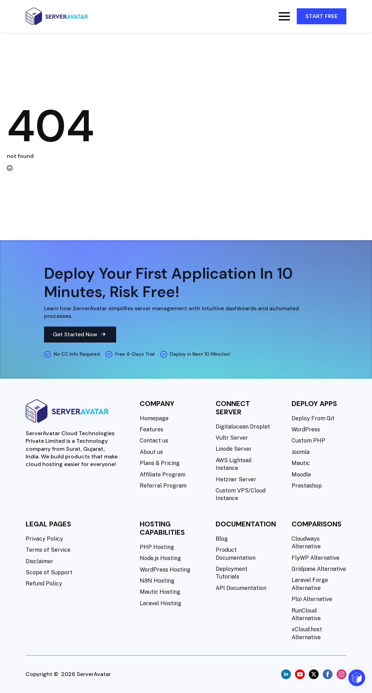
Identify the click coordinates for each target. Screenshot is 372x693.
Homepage (154, 418)
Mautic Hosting (160, 592)
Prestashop (307, 485)
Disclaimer (39, 561)
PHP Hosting (157, 547)
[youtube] (300, 674)
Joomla (301, 452)
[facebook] (327, 674)
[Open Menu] (284, 16)
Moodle (301, 474)
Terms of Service (48, 550)
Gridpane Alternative (319, 569)
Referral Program (163, 485)
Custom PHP (308, 440)
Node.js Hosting (160, 558)
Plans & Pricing (160, 463)
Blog (222, 538)
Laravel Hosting (160, 603)
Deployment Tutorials (232, 573)
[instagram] (341, 674)
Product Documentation (236, 554)
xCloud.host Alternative (307, 633)
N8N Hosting (157, 580)
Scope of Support (49, 572)
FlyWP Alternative (315, 558)
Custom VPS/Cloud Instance (241, 494)
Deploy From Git (313, 418)
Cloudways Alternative (306, 542)
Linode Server (234, 449)
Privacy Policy (44, 538)
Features (151, 429)
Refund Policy (44, 583)
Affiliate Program (162, 474)
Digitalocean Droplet (243, 426)
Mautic (301, 463)
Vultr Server (232, 437)
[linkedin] (286, 674)
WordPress (306, 429)
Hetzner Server (236, 479)
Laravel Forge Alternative (310, 584)
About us (151, 452)
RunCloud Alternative (306, 614)
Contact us (154, 440)
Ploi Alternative (312, 599)
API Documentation (241, 588)
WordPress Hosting (165, 569)
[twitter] (314, 674)
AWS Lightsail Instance (234, 464)
